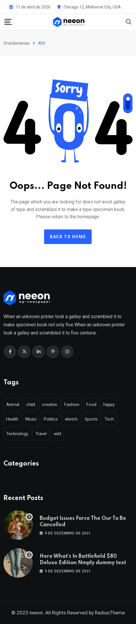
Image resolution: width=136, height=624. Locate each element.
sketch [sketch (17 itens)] (71, 419)
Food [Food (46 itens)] (91, 404)
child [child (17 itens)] (30, 404)
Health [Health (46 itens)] (12, 419)
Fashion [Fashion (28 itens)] (71, 404)
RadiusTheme (110, 613)
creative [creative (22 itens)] (49, 404)
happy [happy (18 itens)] (109, 404)
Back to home (68, 236)
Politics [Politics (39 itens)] (51, 419)
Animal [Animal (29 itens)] (12, 404)
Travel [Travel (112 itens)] (41, 433)
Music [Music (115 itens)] (31, 419)
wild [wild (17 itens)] (57, 433)
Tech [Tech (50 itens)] (109, 419)
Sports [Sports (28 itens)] (91, 419)
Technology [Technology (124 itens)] (17, 433)
